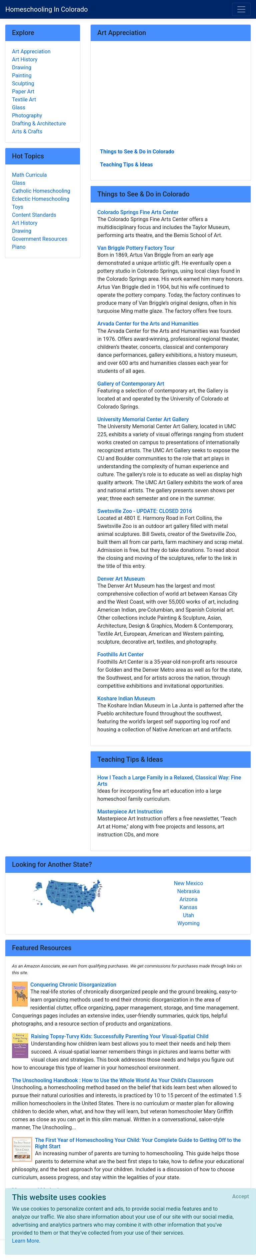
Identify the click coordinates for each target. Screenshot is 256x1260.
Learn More (25, 1241)
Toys (17, 207)
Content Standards (34, 215)
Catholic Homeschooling (41, 191)
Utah (188, 915)
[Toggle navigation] (241, 9)
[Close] (241, 1197)
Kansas (188, 907)
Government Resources (39, 239)
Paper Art (23, 91)
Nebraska (188, 891)
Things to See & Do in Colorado (137, 151)
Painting (21, 75)
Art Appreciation (31, 51)
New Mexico (188, 883)
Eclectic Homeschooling (40, 199)
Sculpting (23, 83)
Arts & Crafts (27, 131)
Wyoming (188, 923)
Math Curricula (29, 175)
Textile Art (24, 99)
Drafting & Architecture (39, 123)
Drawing (21, 67)
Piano (19, 247)
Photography (27, 115)
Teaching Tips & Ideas (126, 164)
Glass (18, 107)
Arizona (188, 899)
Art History (24, 59)
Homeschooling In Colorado (46, 9)
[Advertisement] (170, 97)
